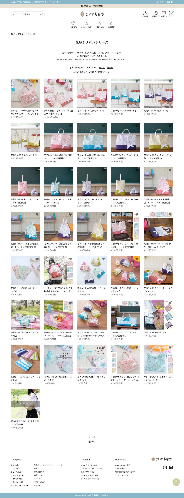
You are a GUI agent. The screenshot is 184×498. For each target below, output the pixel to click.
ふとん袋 (37, 479)
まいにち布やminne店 (89, 475)
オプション (38, 485)
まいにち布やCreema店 (90, 479)
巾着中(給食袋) (17, 479)
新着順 (110, 67)
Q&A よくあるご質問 (123, 465)
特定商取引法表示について (125, 472)
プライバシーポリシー (123, 475)
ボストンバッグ (39, 482)
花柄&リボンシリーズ (26, 34)
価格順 (102, 67)
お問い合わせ (120, 469)
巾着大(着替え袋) (17, 475)
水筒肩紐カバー (40, 472)
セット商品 (15, 465)
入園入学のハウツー (88, 472)
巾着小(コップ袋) (17, 482)
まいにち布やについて (89, 465)
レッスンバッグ (16, 469)
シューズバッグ (16, 472)
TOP (13, 34)
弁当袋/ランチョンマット (19, 485)
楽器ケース (38, 475)
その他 (59, 465)
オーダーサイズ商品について (91, 469)
